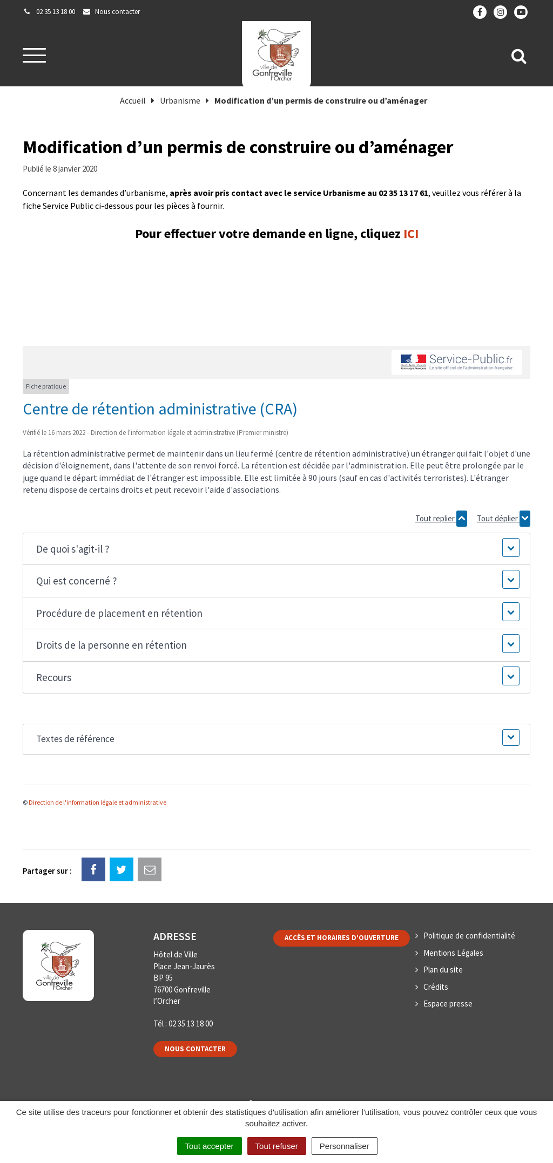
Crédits (435, 987)
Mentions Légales (453, 953)
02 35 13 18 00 (190, 1023)
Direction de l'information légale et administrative (97, 802)
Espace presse (448, 1003)
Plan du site (443, 969)
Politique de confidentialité (469, 935)
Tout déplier (503, 519)
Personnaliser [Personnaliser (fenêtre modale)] (344, 1146)
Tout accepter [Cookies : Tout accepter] (209, 1146)
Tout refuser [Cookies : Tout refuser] (276, 1146)
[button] (276, 549)
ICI (411, 233)
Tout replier (441, 519)
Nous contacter (195, 1048)
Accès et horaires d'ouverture (342, 937)
